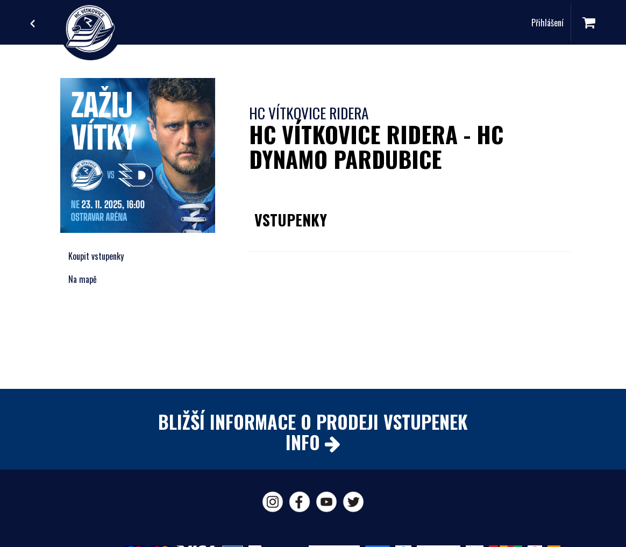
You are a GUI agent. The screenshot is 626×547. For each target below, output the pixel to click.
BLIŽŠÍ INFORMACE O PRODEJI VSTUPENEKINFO (313, 431)
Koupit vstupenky (96, 256)
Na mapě (82, 279)
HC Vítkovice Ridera (308, 113)
